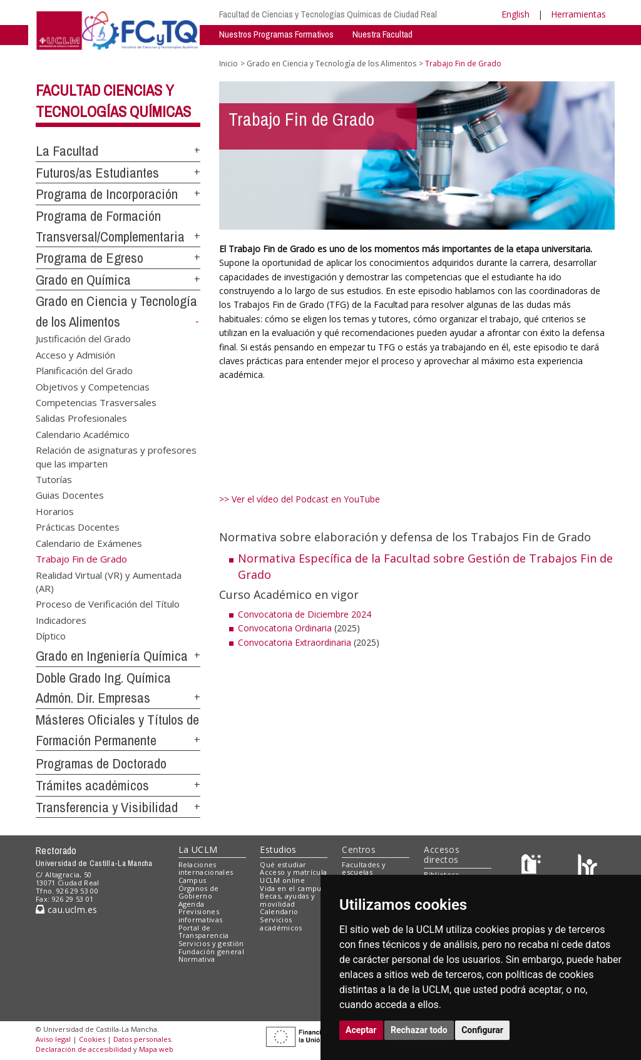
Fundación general (211, 951)
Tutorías (54, 479)
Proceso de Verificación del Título (108, 604)
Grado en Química (83, 279)
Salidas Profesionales (81, 418)
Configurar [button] (482, 1030)
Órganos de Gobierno (198, 892)
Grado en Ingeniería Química (112, 655)
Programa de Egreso (89, 257)
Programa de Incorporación (107, 194)
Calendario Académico (83, 433)
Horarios (55, 510)
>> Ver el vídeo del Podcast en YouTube (299, 499)
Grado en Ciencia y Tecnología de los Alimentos (331, 63)
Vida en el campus (292, 888)
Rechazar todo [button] (419, 1030)
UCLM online (282, 880)
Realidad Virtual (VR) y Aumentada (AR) (109, 581)
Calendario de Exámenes (89, 542)
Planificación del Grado (84, 370)
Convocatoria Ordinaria (285, 628)
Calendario (279, 911)
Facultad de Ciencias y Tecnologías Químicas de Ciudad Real (328, 14)
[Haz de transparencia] (533, 867)
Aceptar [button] (361, 1030)
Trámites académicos (92, 785)
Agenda (191, 904)
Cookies (92, 1039)
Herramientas (578, 14)
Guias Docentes (70, 495)
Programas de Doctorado (101, 763)
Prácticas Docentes (78, 527)
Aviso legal (53, 1039)
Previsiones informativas (200, 915)
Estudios (278, 849)
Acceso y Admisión (75, 354)
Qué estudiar (283, 864)
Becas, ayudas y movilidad (287, 900)
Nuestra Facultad (382, 34)
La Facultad (67, 150)
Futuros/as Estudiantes (97, 172)
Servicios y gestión (211, 943)
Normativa (196, 959)
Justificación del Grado (83, 338)
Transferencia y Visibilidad (107, 807)
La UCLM (198, 849)
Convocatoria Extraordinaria (294, 642)
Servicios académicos (281, 923)
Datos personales (142, 1039)
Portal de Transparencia (203, 931)
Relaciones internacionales (205, 868)
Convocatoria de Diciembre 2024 (304, 614)
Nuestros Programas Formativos (276, 34)
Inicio (228, 63)
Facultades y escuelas (364, 868)
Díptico (51, 635)
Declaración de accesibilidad (83, 1049)
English (515, 14)
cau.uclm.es (66, 909)
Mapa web (156, 1049)
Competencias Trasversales (96, 401)
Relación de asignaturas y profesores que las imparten (116, 456)
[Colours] (587, 867)
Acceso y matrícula (293, 872)
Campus (192, 880)
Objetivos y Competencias (93, 386)
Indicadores (61, 619)
